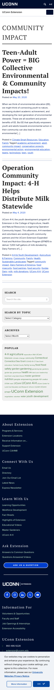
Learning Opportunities (13, 505)
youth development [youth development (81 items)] (37, 396)
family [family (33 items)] (26, 365)
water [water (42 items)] (23, 396)
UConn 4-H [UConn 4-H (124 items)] (29, 383)
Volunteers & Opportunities (16, 613)
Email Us (6, 467)
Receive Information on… (14, 440)
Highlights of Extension (13, 520)
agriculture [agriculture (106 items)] (16, 354)
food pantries (19, 268)
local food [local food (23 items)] (8, 376)
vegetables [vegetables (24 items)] (9, 397)
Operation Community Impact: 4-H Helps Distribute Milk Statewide (25, 186)
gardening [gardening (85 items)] (26, 368)
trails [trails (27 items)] (11, 384)
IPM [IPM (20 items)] (30, 373)
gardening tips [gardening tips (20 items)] (37, 369)
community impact (11, 146)
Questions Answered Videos (16, 557)
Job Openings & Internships (16, 623)
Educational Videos (12, 525)
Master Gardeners (11, 530)
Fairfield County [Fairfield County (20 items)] (18, 365)
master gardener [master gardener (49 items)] (32, 376)
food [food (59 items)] (37, 365)
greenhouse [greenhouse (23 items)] (17, 373)
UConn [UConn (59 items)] (17, 383)
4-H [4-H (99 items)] (7, 354)
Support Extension (11, 445)
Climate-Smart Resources (24, 139)
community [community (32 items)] (29, 358)
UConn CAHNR (10, 450)
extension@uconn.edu (17, 650)
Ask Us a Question (25, 565)
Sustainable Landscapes (14, 261)
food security (33, 268)
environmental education (37, 149)
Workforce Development (14, 510)
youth (30, 152)
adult (44, 143)
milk (10, 271)
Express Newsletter (11, 487)
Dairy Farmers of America (22, 264)
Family (5, 143)
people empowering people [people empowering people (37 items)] (26, 379)
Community (19, 258)
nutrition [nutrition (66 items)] (9, 379)
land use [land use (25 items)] (35, 373)
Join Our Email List (11, 477)
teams (5, 152)
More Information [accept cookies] (19, 684)
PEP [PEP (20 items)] (40, 379)
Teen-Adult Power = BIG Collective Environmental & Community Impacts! (25, 71)
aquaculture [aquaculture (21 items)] (28, 355)
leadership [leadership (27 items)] (43, 373)
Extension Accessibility (13, 628)
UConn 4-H (35, 271)
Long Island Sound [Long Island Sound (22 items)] (18, 376)
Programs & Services (12, 430)
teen (24, 152)
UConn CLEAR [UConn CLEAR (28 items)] (34, 387)
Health (37, 258)
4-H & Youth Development (25, 255)
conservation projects (32, 146)
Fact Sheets (8, 515)
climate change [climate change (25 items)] (19, 358)
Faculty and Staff (10, 618)
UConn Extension (12, 12)
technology (15, 152)
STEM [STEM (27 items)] (7, 384)
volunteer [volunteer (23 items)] (17, 397)
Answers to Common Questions (18, 552)
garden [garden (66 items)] (16, 368)
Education (44, 139)
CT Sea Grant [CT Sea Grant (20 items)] (38, 361)
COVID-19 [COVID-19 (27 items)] (29, 361)
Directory (6, 472)
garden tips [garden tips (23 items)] (8, 373)
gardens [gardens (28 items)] (45, 369)
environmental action (12, 149)
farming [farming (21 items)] (32, 365)
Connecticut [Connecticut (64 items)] (41, 358)
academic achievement (29, 143)
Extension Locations (12, 435)
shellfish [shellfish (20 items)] (45, 379)
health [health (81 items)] (25, 372)
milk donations (21, 271)
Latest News (8, 482)
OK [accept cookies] (41, 684)
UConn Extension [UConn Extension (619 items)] (27, 391)
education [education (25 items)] (8, 365)
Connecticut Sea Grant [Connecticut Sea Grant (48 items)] (15, 361)
